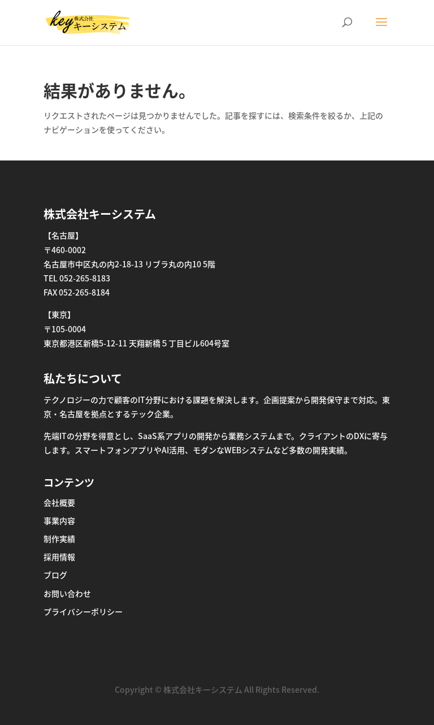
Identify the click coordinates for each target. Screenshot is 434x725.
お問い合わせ (67, 593)
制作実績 (59, 538)
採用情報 (59, 556)
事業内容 (59, 520)
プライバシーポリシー (83, 611)
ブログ (55, 574)
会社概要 (59, 502)
